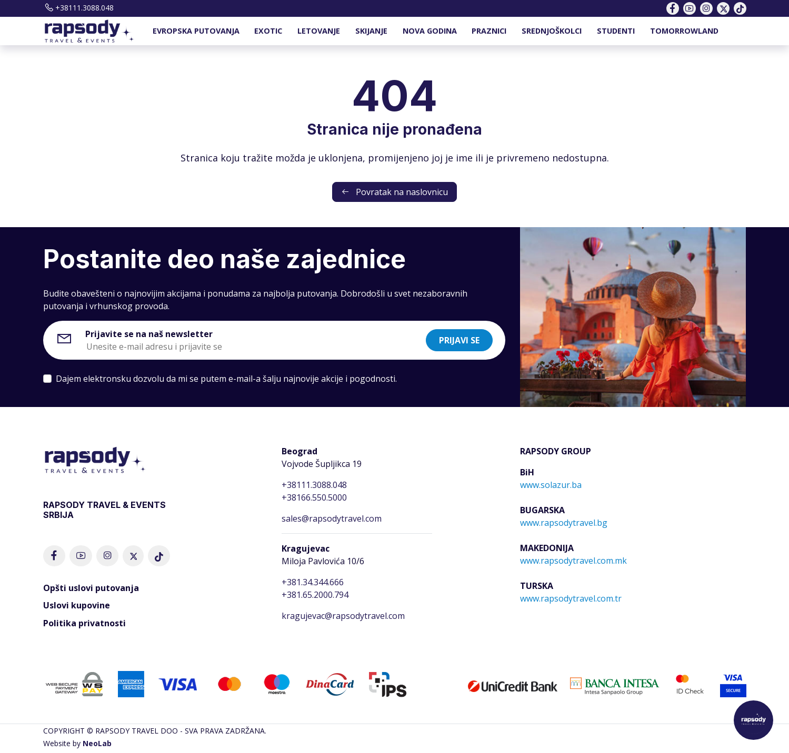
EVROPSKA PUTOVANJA (196, 31)
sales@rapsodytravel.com (332, 518)
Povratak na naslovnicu (394, 192)
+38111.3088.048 (78, 8)
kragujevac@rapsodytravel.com (343, 616)
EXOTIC (268, 31)
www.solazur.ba (551, 485)
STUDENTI (616, 31)
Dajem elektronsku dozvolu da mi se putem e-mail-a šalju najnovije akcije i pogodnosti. (226, 378)
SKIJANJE (371, 31)
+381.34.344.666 (313, 582)
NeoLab (97, 743)
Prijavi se (459, 340)
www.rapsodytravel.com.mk (573, 560)
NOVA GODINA (430, 31)
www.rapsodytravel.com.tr (571, 598)
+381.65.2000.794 (315, 595)
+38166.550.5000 (314, 497)
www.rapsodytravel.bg (563, 522)
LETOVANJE (318, 31)
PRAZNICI (489, 31)
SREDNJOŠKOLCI (552, 31)
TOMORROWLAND (684, 31)
